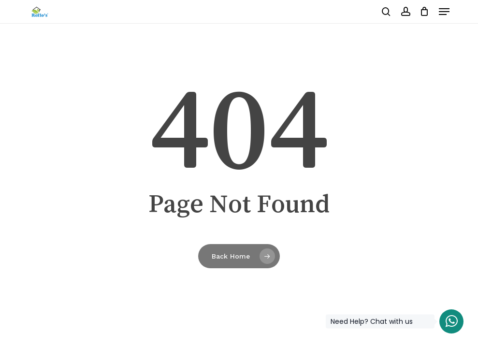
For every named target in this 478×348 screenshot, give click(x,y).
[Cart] (424, 11)
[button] (444, 11)
